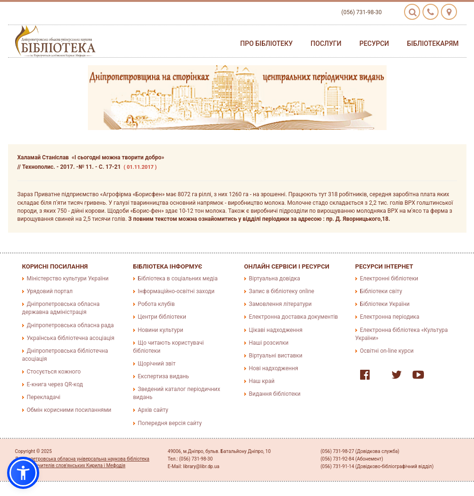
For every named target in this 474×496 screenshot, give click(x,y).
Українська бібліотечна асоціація (71, 338)
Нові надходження (273, 368)
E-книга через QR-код (55, 384)
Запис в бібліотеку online (281, 291)
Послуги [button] (325, 43)
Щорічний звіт (157, 363)
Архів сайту (153, 410)
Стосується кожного (54, 371)
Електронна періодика (390, 316)
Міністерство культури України (68, 278)
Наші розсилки (269, 342)
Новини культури (160, 330)
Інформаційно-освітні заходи (176, 291)
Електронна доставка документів (293, 316)
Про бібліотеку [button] (266, 43)
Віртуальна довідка (275, 278)
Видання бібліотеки (275, 394)
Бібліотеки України (385, 304)
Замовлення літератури (280, 304)
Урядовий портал (50, 291)
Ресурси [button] (374, 43)
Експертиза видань (163, 376)
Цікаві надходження (276, 330)
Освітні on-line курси (387, 351)
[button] (23, 473)
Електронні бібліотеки (389, 278)
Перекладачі (43, 397)
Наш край (262, 381)
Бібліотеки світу (381, 291)
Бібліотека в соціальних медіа (178, 278)
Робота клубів (156, 304)
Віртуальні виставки (275, 355)
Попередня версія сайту (170, 423)
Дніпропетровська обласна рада (70, 325)
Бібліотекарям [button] (432, 43)
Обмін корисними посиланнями (69, 410)
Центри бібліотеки (162, 316)
